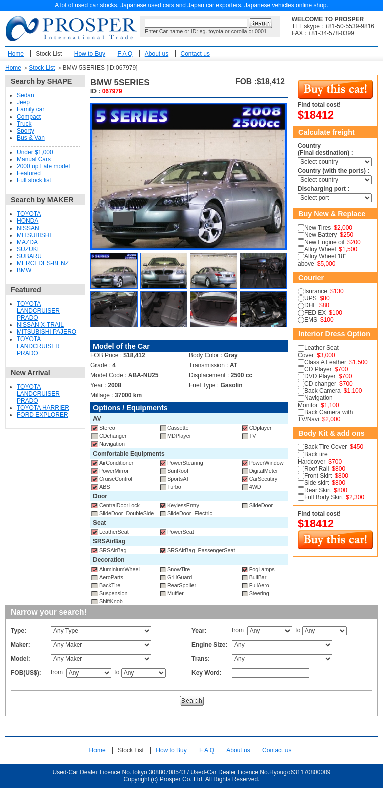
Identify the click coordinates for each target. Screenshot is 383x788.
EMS (310, 319)
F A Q (124, 53)
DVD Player (320, 376)
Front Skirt (318, 475)
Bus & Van (31, 137)
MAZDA (27, 242)
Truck (24, 123)
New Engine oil (324, 242)
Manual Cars (34, 159)
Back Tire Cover (325, 447)
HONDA (27, 220)
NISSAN (28, 228)
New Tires (317, 227)
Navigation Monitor (315, 401)
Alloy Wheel (320, 249)
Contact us (195, 53)
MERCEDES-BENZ (43, 263)
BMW (24, 270)
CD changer (320, 383)
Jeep (23, 102)
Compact (29, 116)
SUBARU (29, 256)
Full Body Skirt (323, 497)
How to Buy (89, 53)
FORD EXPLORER (42, 414)
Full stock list (34, 180)
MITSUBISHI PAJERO (46, 331)
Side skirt (316, 482)
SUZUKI (28, 249)
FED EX (315, 312)
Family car (30, 109)
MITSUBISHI (34, 235)
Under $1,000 (35, 152)
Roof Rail (316, 468)
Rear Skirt (317, 490)
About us (156, 53)
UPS (310, 298)
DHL (310, 305)
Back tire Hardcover (313, 458)
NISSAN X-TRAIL (40, 324)
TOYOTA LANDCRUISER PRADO (38, 310)
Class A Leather (325, 362)
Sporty (25, 130)
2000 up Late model (43, 166)
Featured (29, 173)
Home (16, 53)
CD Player (318, 369)
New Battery (320, 234)
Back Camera (322, 390)
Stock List (49, 53)
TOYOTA (29, 213)
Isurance (315, 291)
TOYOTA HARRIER (43, 407)
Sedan (25, 95)
